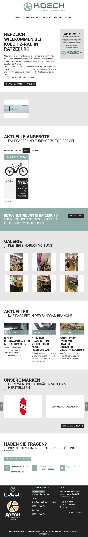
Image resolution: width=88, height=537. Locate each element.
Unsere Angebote (33, 17)
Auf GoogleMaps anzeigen (17, 459)
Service (58, 17)
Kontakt (69, 17)
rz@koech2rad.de (73, 466)
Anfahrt (30, 84)
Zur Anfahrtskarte (76, 513)
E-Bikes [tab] (35, 151)
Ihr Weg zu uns (76, 215)
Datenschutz (72, 531)
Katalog (47, 17)
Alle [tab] (26, 151)
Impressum (44, 534)
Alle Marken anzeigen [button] (72, 426)
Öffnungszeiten (13, 84)
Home (17, 17)
